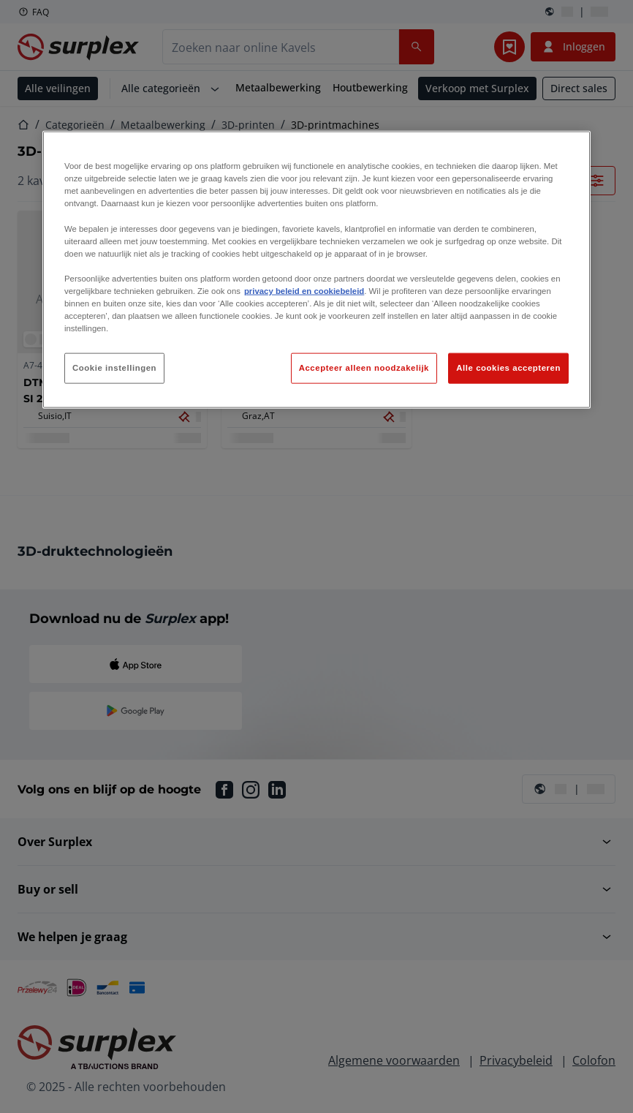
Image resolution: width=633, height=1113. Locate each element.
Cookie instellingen (114, 367)
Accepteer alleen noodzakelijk (364, 367)
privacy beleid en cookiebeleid (304, 291)
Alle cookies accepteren (508, 367)
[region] (316, 270)
